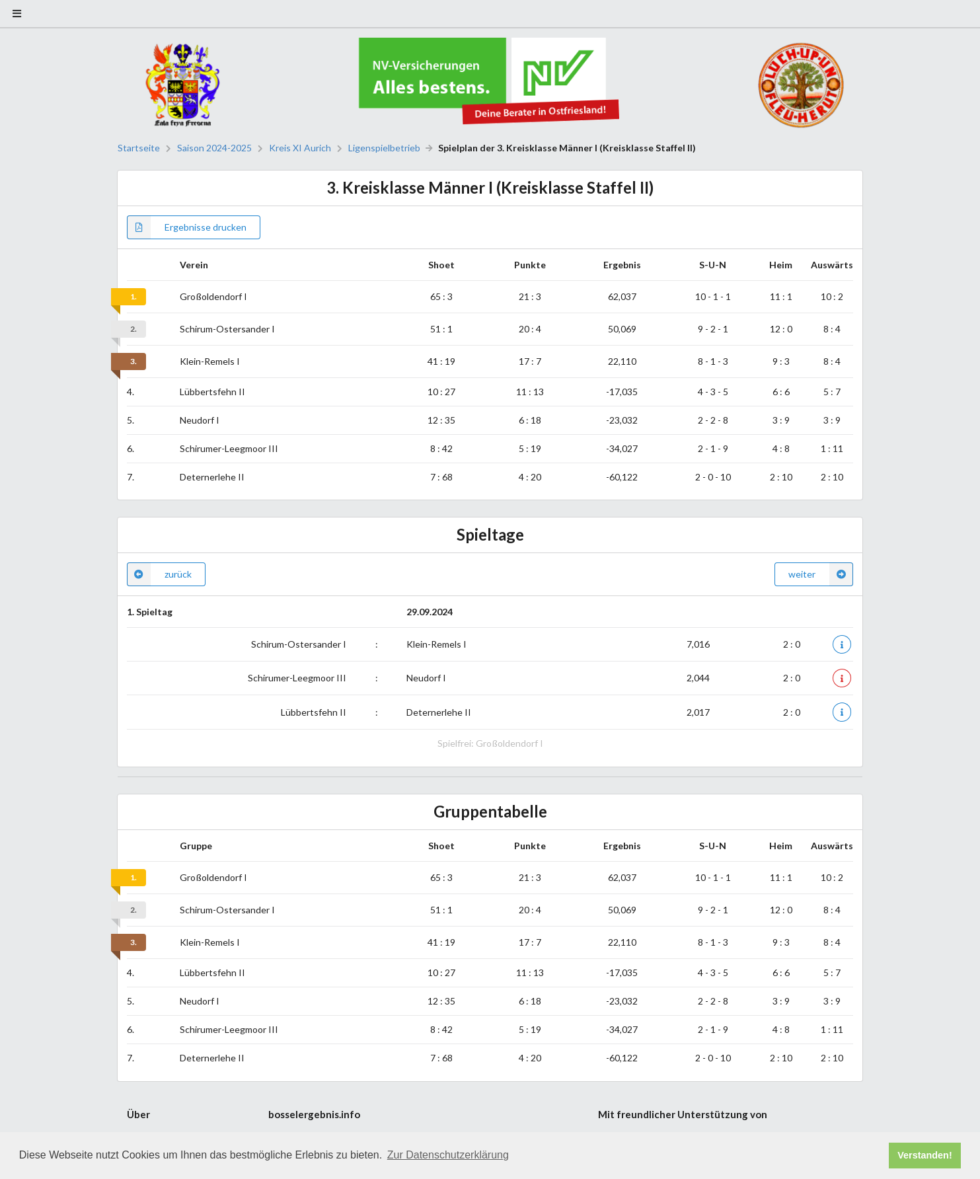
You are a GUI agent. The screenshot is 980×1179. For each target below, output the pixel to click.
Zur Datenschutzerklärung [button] (448, 1154)
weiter (820, 574)
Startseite (139, 148)
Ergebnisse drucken (186, 227)
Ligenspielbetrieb (384, 148)
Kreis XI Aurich (300, 148)
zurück (159, 574)
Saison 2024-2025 (214, 148)
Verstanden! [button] (924, 1155)
